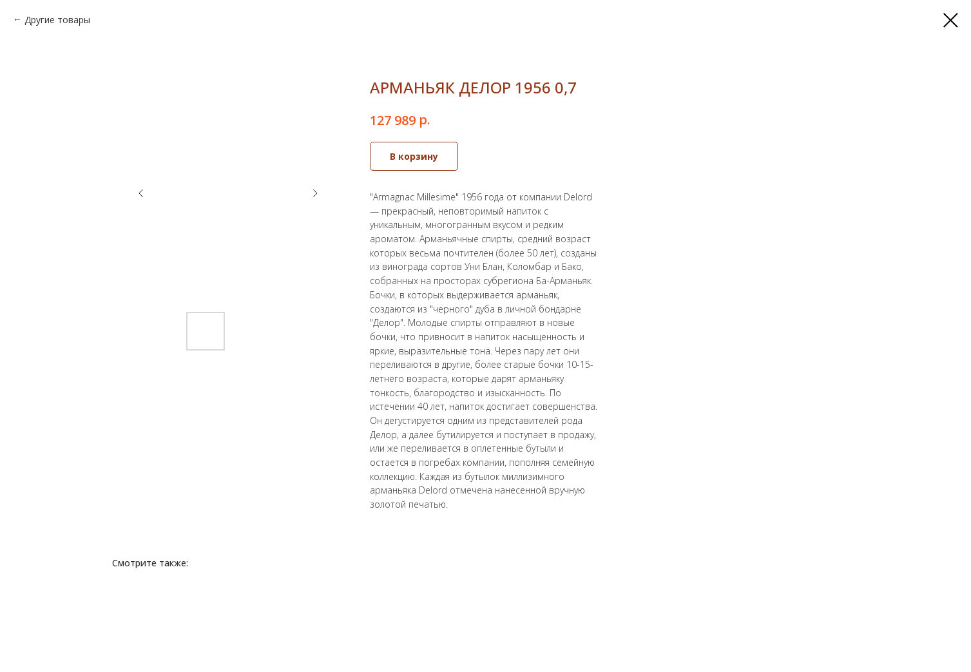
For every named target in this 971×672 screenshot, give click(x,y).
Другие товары (57, 20)
